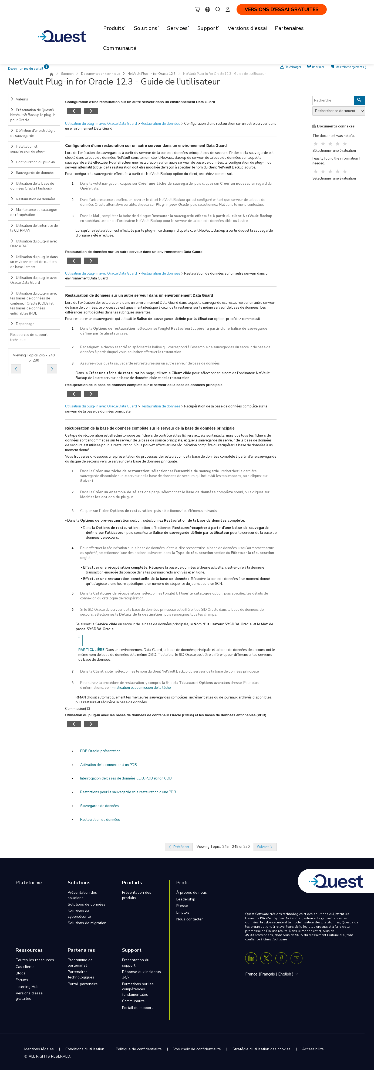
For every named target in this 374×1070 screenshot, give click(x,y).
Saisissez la (85, 624)
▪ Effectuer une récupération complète (114, 567)
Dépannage (22, 324)
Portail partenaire (83, 984)
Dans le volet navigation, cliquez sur (109, 183)
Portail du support (137, 1007)
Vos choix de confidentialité (197, 1049)
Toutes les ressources (35, 960)
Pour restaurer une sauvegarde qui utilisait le (101, 318)
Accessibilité (313, 1049)
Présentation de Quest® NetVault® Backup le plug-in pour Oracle (33, 115)
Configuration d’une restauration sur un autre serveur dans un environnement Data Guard (146, 145)
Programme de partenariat (80, 962)
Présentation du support (135, 962)
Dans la (86, 216)
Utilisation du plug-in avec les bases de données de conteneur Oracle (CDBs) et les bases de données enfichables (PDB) (33, 303)
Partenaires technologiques (81, 974)
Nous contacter (189, 919)
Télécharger (293, 66)
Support (67, 74)
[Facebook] (281, 958)
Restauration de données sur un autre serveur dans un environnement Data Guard (139, 295)
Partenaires (289, 28)
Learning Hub (27, 986)
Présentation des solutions (82, 895)
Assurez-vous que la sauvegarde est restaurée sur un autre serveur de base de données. (150, 363)
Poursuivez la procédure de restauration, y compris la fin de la (129, 682)
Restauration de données (33, 199)
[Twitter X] (266, 958)
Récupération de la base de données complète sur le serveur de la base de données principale (149, 428)
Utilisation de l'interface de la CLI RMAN (34, 228)
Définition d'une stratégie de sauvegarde (32, 133)
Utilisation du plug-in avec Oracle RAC (33, 244)
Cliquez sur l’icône (95, 510)
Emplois (183, 912)
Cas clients (25, 966)
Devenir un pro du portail (25, 69)
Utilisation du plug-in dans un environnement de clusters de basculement (34, 262)
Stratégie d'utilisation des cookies (262, 1049)
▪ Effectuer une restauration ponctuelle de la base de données (135, 578)
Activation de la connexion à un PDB (108, 764)
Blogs (20, 973)
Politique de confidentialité (139, 1049)
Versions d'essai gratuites (29, 996)
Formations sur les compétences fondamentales (138, 989)
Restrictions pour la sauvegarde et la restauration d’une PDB (128, 792)
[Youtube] (296, 958)
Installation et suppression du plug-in (29, 149)
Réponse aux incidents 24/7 (141, 974)
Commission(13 (77, 708)
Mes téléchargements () (350, 66)
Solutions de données (86, 904)
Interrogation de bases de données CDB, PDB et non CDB (126, 778)
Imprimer (318, 66)
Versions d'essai (247, 28)
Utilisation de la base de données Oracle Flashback (32, 186)
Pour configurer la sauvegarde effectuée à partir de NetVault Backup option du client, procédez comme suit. (149, 173)
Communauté (119, 48)
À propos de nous (191, 892)
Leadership (185, 899)
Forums (22, 980)
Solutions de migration (87, 923)
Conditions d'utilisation (84, 1049)
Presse (182, 905)
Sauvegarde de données (32, 172)
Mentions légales (39, 1049)
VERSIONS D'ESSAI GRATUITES (282, 9)
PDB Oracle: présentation (100, 751)
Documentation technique (100, 74)
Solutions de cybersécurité (79, 914)
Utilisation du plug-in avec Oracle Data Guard (33, 280)
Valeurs (19, 99)
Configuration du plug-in (32, 162)
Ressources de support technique (29, 337)
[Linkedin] (251, 958)
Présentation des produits (136, 895)
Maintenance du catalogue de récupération (33, 212)
